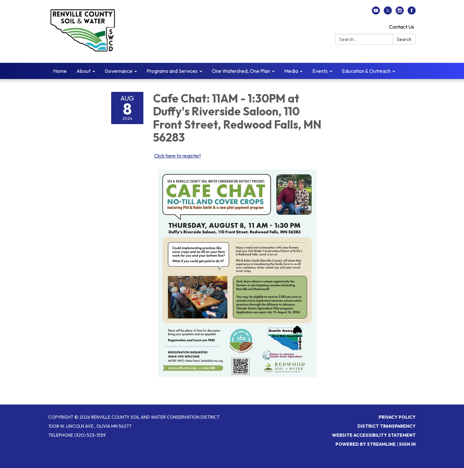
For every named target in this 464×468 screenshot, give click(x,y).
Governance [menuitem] (118, 71)
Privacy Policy (397, 417)
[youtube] (376, 12)
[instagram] (400, 12)
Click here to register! (177, 155)
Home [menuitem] (60, 71)
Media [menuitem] (291, 71)
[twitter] (388, 12)
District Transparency (386, 426)
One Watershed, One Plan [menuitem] (241, 71)
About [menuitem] (83, 71)
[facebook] (412, 12)
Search (404, 39)
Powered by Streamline (365, 444)
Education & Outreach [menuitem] (366, 71)
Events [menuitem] (320, 71)
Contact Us (401, 27)
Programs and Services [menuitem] (172, 71)
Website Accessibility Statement (374, 435)
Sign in (407, 444)
